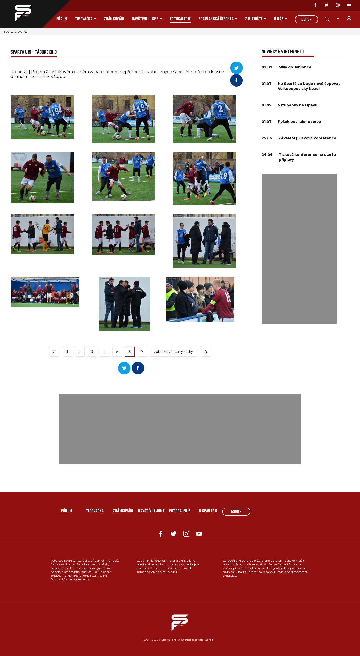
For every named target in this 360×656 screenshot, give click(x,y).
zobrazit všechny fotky (173, 352)
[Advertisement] (299, 249)
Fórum (61, 19)
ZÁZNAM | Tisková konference (307, 138)
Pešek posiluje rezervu (299, 122)
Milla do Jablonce (295, 67)
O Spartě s (208, 511)
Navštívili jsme (145, 19)
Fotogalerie (180, 19)
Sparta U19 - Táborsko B (34, 52)
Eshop (307, 19)
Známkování (114, 19)
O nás (279, 19)
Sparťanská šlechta (216, 19)
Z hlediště (254, 19)
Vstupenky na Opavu (298, 105)
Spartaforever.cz (16, 32)
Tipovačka (83, 19)
